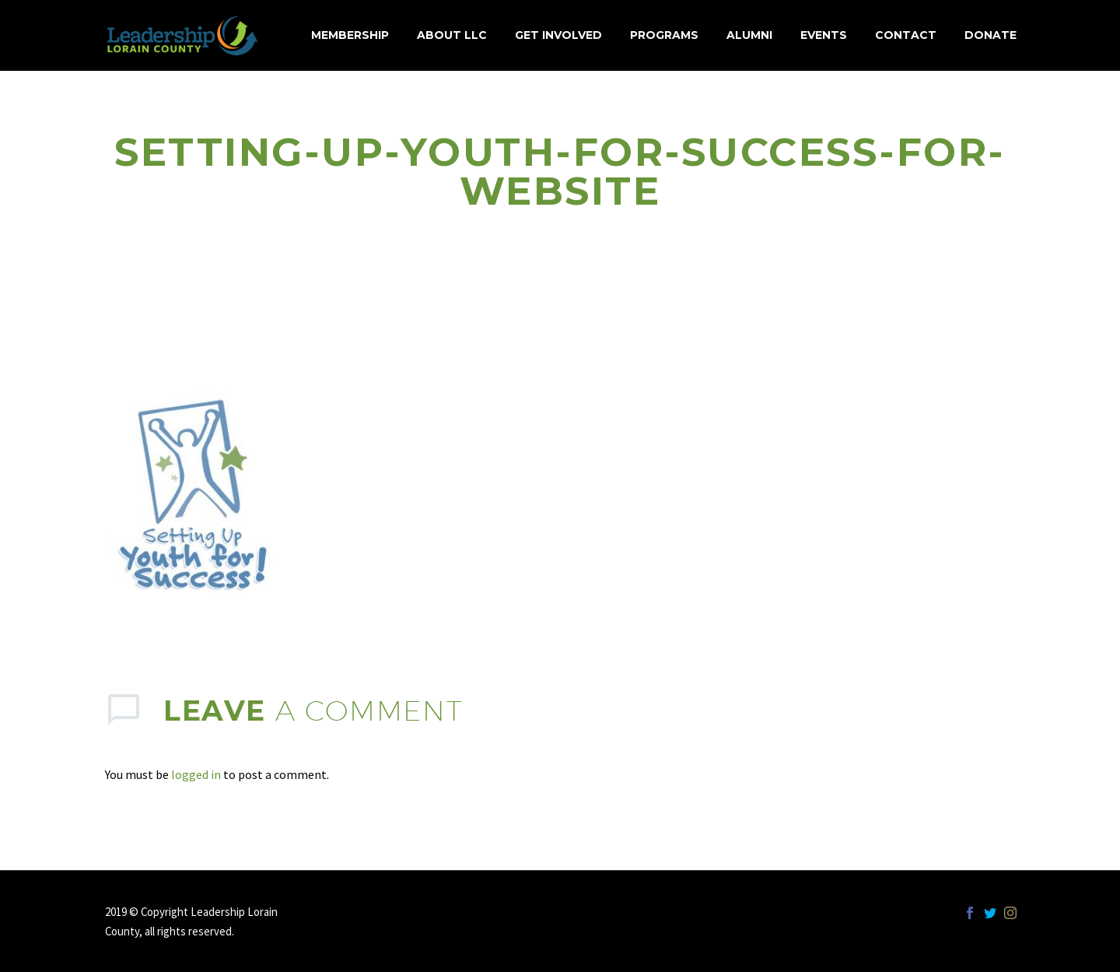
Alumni (749, 35)
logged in (196, 774)
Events (823, 35)
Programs (664, 35)
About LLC (452, 35)
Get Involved (558, 35)
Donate (990, 35)
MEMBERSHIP (350, 35)
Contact (905, 35)
